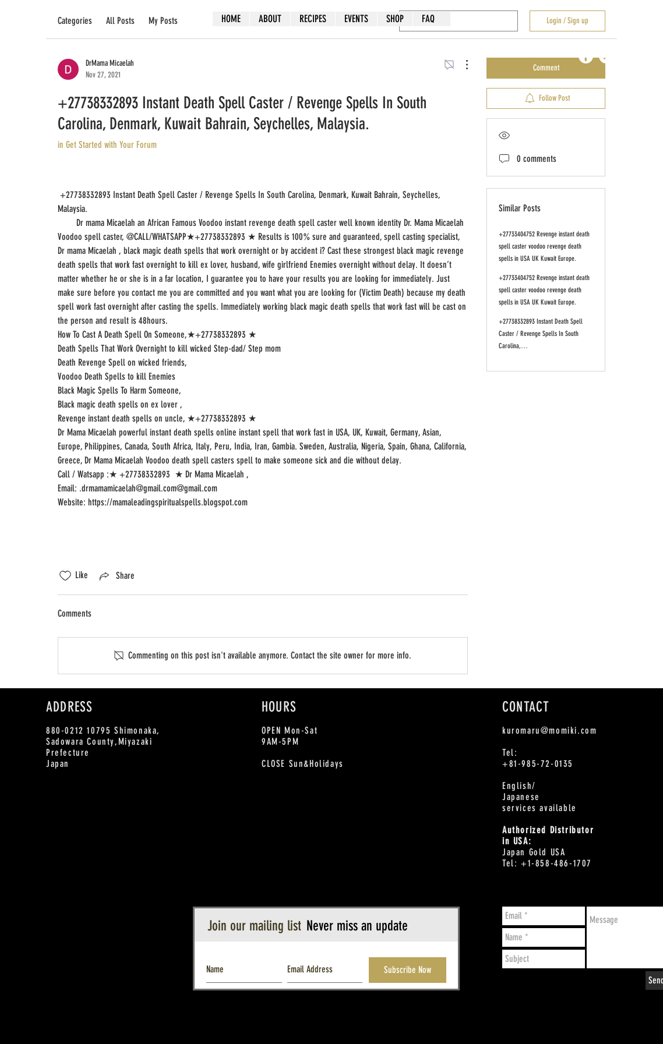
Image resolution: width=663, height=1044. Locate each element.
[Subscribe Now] (407, 970)
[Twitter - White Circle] (606, 56)
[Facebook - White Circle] (586, 56)
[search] (458, 20)
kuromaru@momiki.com (549, 730)
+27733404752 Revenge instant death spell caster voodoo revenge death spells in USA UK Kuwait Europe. (544, 246)
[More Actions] (461, 65)
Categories (75, 20)
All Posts (120, 20)
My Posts (163, 20)
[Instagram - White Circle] (626, 56)
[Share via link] (116, 576)
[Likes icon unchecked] (65, 576)
